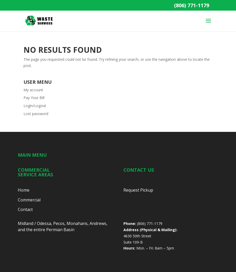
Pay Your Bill (33, 97)
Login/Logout (34, 105)
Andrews (98, 223)
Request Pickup (138, 190)
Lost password (35, 113)
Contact (25, 209)
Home (23, 190)
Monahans (77, 223)
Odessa (44, 223)
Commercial (29, 200)
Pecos (59, 223)
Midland (25, 223)
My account (33, 89)
